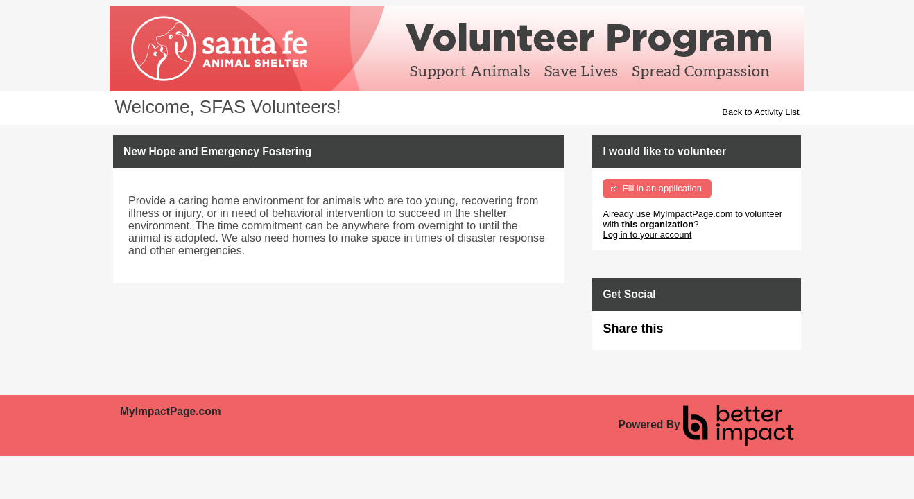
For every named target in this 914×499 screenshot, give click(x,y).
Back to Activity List (760, 112)
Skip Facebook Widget (708, 334)
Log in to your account (647, 234)
